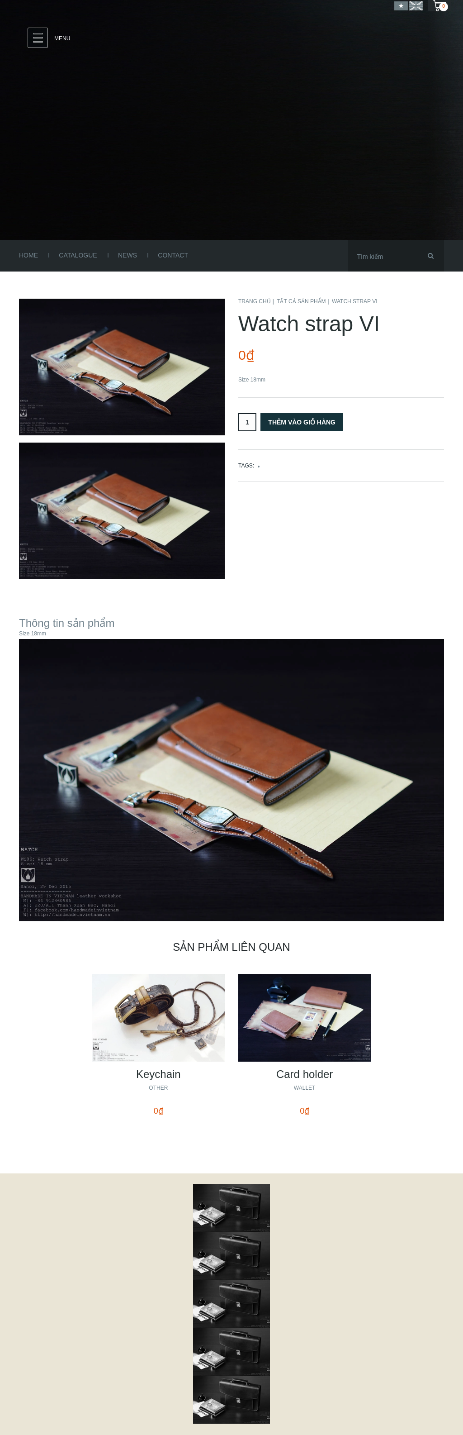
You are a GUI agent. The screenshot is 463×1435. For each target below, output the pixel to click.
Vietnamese (401, 5)
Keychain (158, 1074)
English (416, 5)
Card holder (304, 1074)
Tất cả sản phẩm (301, 301)
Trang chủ (254, 301)
